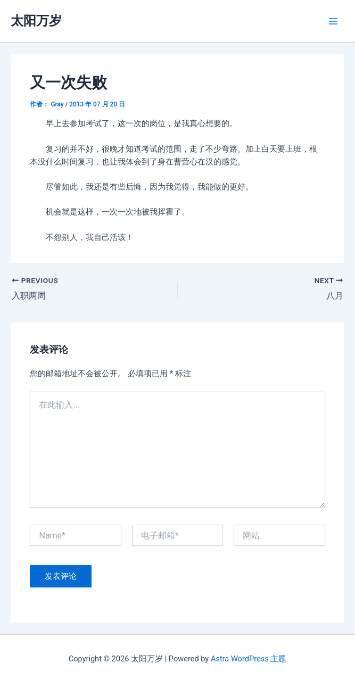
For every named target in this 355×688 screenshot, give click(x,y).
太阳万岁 (36, 20)
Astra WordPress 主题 (248, 659)
